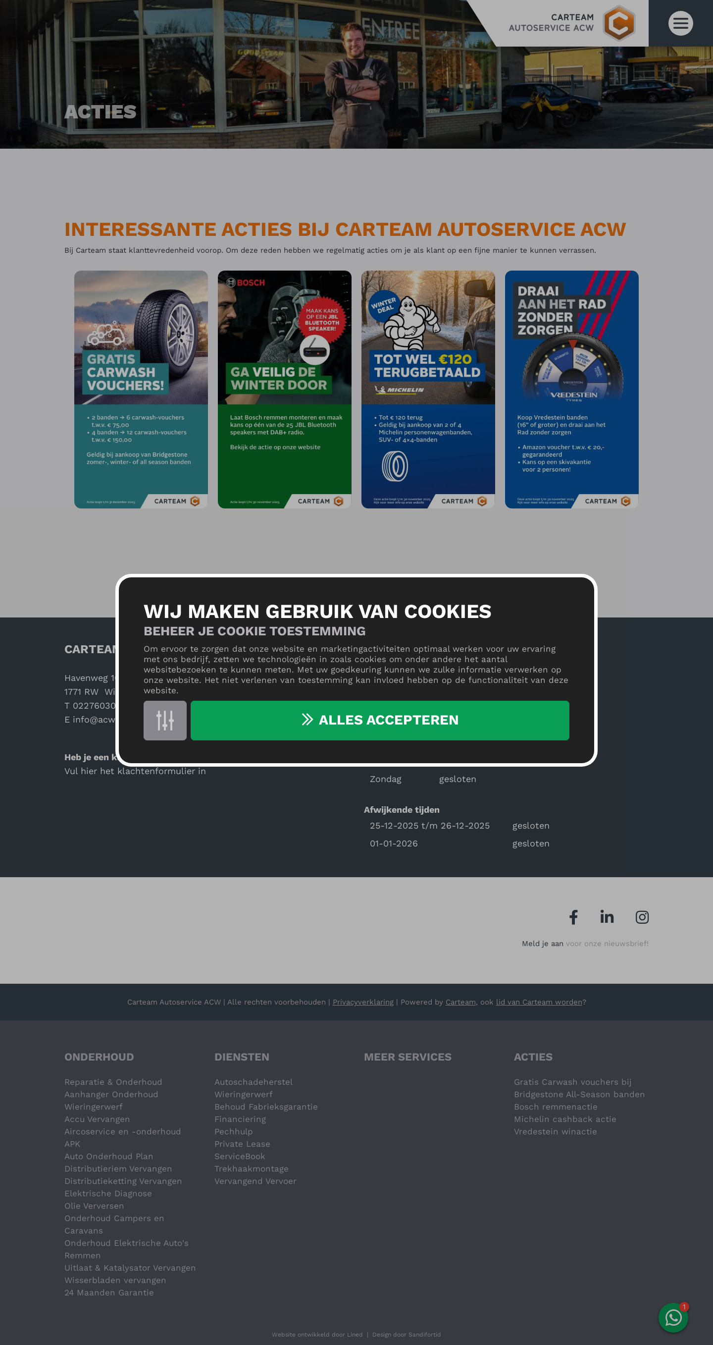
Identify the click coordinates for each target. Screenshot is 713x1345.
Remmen (82, 1255)
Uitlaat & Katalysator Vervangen (130, 1268)
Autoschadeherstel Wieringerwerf (253, 1088)
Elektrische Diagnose (108, 1193)
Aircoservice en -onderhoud (122, 1131)
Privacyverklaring (363, 1002)
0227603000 (100, 705)
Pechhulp (233, 1131)
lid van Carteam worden (539, 1002)
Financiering (240, 1119)
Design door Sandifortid (406, 1334)
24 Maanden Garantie (109, 1292)
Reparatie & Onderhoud (113, 1082)
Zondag (386, 779)
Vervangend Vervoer (255, 1181)
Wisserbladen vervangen (115, 1280)
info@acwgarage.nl (113, 719)
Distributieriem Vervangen (118, 1169)
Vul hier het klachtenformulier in (135, 771)
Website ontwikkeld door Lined (317, 1334)
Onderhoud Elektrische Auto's (126, 1243)
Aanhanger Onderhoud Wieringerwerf (111, 1100)
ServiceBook (239, 1156)
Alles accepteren (389, 720)
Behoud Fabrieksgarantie (266, 1107)
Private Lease (242, 1144)
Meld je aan (542, 943)
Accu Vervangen (97, 1119)
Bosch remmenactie (556, 1107)
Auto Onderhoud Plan (108, 1156)
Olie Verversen (94, 1206)
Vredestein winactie (555, 1131)
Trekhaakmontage (251, 1169)
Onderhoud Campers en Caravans (114, 1224)
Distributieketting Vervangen (123, 1181)
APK (72, 1144)
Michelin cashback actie (565, 1119)
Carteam (461, 1002)
